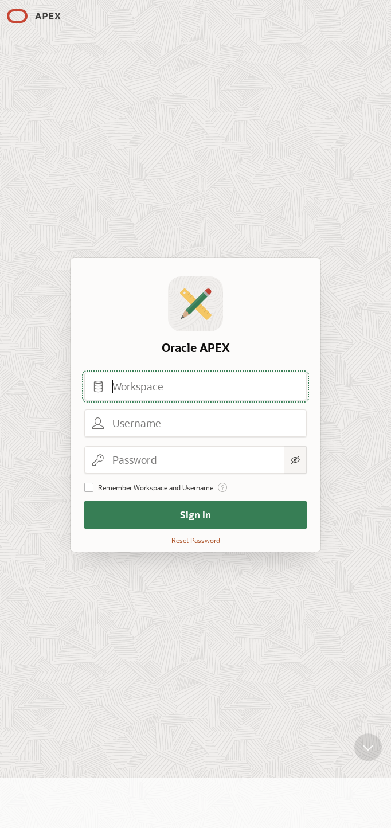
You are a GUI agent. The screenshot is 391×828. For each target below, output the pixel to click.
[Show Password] (295, 460)
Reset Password (195, 540)
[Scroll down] (368, 747)
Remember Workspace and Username (155, 487)
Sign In (195, 515)
